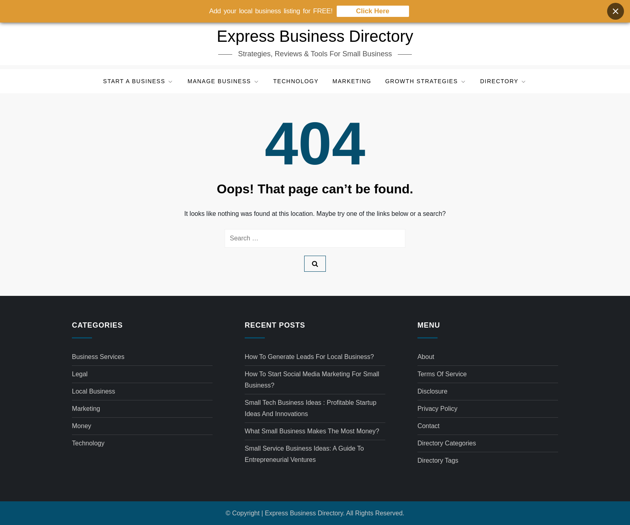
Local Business (93, 391)
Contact (428, 425)
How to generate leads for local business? (309, 356)
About (425, 356)
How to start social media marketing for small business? (312, 380)
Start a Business (138, 81)
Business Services (98, 356)
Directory (503, 81)
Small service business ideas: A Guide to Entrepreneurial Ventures (304, 454)
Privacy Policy (437, 408)
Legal (80, 374)
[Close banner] (615, 10)
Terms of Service (442, 374)
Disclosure (432, 391)
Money (81, 425)
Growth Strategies (425, 81)
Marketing (352, 81)
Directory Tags (437, 460)
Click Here (372, 10)
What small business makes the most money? (312, 431)
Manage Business (224, 81)
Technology (296, 81)
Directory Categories (446, 443)
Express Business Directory (315, 36)
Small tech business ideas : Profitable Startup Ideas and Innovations (310, 408)
